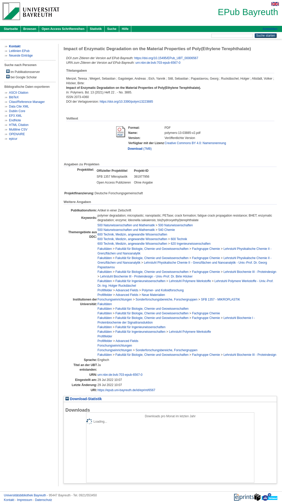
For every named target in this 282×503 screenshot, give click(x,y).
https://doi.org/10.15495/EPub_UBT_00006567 (166, 58)
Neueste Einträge (21, 55)
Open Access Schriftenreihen (63, 29)
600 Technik (179, 239)
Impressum (25, 500)
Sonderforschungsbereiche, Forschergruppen (166, 299)
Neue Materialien (153, 295)
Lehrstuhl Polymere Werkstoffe (190, 281)
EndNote (15, 120)
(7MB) (140, 149)
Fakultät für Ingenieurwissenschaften (140, 281)
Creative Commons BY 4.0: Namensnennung (195, 143)
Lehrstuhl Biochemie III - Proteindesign (250, 272)
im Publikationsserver (23, 71)
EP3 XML (15, 115)
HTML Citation (18, 125)
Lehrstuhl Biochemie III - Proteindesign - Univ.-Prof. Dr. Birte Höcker (146, 276)
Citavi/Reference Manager (27, 102)
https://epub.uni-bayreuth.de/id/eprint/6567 (126, 390)
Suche (111, 29)
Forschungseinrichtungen (114, 299)
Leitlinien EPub (19, 51)
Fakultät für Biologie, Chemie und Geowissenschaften (152, 249)
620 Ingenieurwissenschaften (190, 243)
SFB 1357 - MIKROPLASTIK (220, 299)
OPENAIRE (17, 134)
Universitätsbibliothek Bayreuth (25, 495)
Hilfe (125, 29)
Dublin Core (17, 111)
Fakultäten (104, 249)
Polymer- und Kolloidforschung (163, 290)
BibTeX (14, 97)
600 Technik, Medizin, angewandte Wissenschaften (132, 234)
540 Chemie (166, 230)
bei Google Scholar (21, 77)
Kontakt (9, 500)
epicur (13, 139)
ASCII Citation (18, 92)
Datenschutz (43, 500)
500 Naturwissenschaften (175, 225)
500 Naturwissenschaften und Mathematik (126, 225)
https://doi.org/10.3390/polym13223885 (126, 101)
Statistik (96, 29)
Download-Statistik (83, 399)
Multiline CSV (18, 129)
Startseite (11, 29)
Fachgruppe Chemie (206, 249)
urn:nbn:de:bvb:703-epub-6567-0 (157, 63)
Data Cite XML (19, 106)
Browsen (29, 29)
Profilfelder (104, 290)
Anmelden (270, 29)
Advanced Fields (127, 290)
